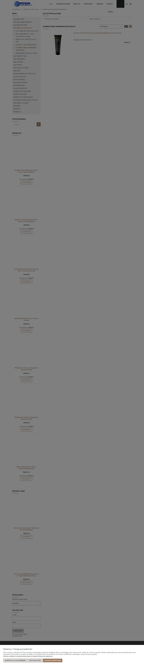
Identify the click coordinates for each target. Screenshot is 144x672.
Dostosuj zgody (35, 660)
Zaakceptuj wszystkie (53, 660)
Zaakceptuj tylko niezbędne (15, 660)
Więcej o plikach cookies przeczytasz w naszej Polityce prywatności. (28, 656)
